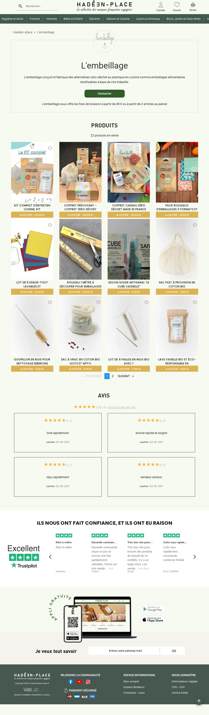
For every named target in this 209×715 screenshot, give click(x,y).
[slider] (85, 406)
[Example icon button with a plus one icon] (199, 701)
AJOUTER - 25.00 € (32, 215)
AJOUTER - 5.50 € (32, 369)
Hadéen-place (22, 32)
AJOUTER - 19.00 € (177, 215)
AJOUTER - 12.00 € (32, 292)
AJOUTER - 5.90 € (177, 292)
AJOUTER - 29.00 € (128, 215)
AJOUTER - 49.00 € (80, 215)
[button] (50, 557)
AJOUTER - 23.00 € (80, 292)
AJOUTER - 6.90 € (128, 292)
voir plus (143, 568)
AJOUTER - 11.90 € (128, 369)
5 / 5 (69, 421)
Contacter (104, 93)
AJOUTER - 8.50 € (177, 369)
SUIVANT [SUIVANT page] (127, 376)
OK (174, 651)
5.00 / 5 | (115, 407)
